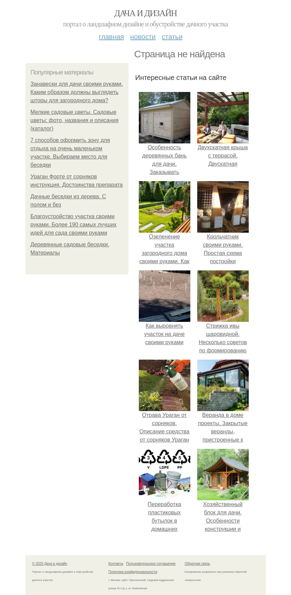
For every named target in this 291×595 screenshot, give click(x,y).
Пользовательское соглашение (151, 563)
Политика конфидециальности (133, 572)
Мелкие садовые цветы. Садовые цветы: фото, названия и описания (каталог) (75, 120)
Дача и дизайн (145, 13)
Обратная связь (197, 563)
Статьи (172, 36)
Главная (111, 36)
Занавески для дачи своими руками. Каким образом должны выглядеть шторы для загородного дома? (77, 92)
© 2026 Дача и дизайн (49, 563)
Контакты (116, 563)
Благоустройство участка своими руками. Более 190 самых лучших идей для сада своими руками (74, 224)
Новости (143, 36)
